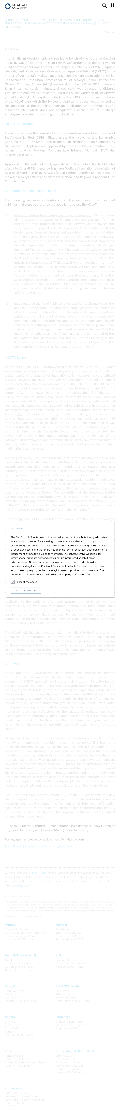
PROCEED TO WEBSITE (26, 590)
